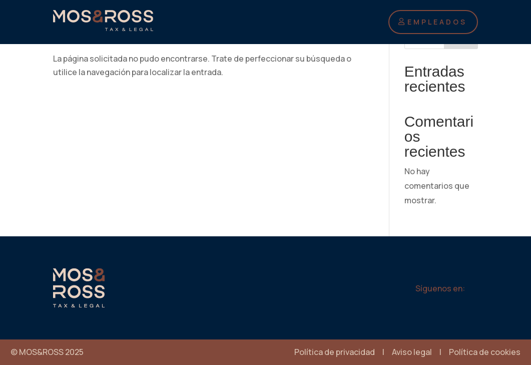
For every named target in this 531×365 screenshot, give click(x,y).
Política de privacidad (334, 351)
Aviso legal (412, 351)
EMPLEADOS (437, 22)
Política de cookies (484, 351)
